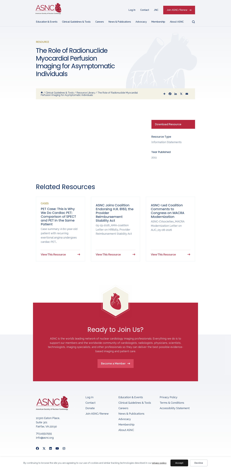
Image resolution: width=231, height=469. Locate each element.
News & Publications (119, 21)
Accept (179, 463)
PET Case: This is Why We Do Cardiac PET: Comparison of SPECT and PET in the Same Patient (58, 217)
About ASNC (177, 21)
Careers (99, 21)
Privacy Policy (168, 397)
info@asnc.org (45, 437)
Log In (131, 10)
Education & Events (46, 21)
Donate (90, 408)
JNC (156, 10)
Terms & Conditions (172, 403)
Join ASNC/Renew (177, 10)
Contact (144, 10)
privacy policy (159, 463)
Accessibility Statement (175, 408)
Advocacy (141, 21)
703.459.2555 (44, 433)
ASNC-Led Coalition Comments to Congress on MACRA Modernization (167, 211)
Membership (158, 21)
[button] (191, 22)
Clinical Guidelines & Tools (76, 21)
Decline (198, 463)
